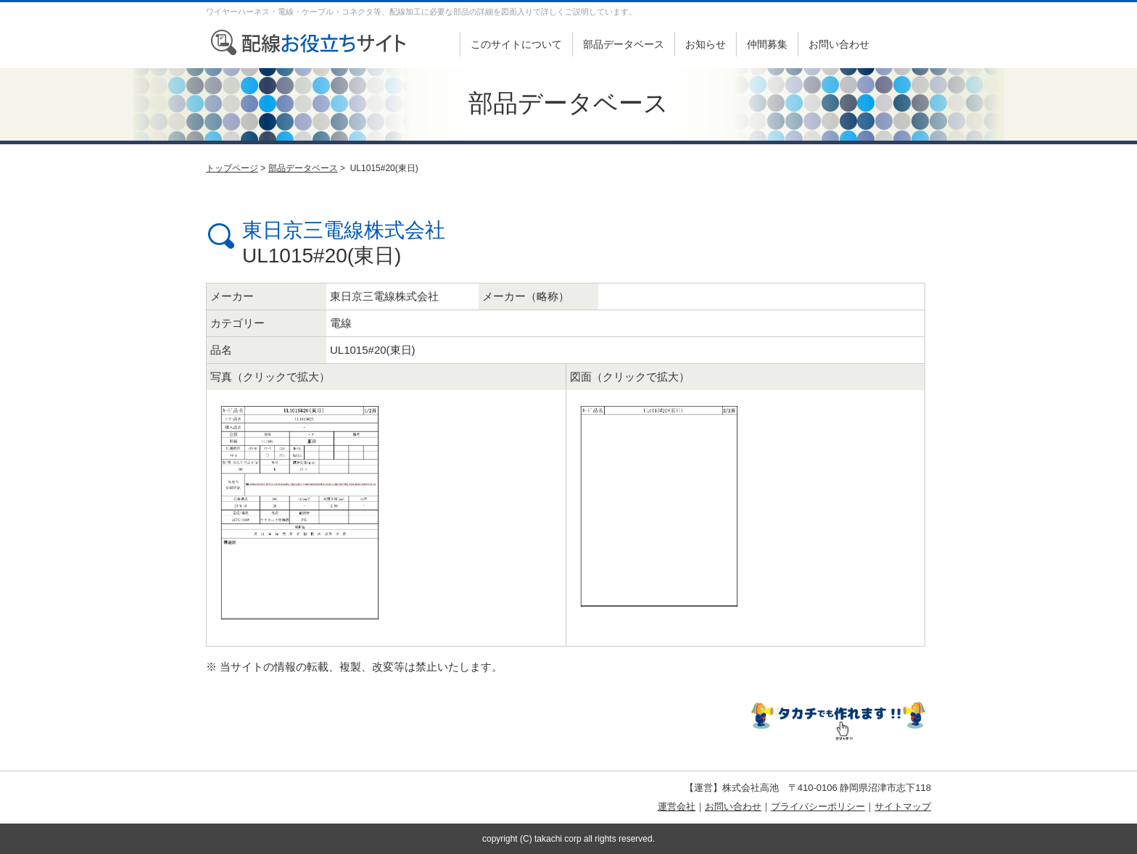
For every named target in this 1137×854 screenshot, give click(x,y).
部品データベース (623, 44)
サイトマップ (903, 806)
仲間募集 (767, 44)
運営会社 (676, 806)
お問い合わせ (839, 44)
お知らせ (705, 44)
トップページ (232, 168)
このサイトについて (516, 44)
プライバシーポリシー (818, 806)
